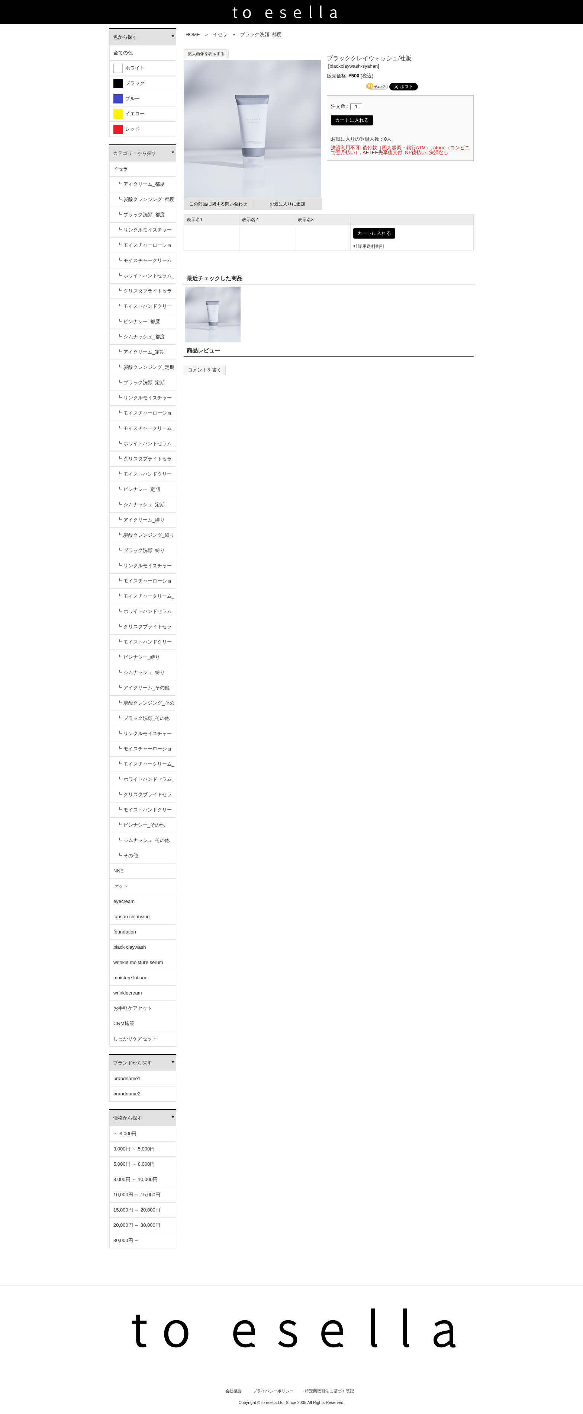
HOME (193, 34)
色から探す (125, 37)
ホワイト (129, 68)
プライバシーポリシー (273, 1391)
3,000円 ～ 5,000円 (134, 1149)
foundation (124, 932)
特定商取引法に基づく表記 (329, 1391)
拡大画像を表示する (206, 53)
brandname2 (127, 1094)
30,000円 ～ (126, 1240)
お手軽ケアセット (132, 1008)
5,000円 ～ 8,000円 (134, 1164)
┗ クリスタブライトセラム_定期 (144, 461)
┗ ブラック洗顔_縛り (141, 550)
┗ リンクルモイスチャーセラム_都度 (144, 232)
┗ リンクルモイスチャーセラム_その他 (144, 736)
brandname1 (127, 1078)
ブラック (129, 83)
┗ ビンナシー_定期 (138, 489)
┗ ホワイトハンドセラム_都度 (145, 278)
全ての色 (123, 52)
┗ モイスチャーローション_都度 (144, 247)
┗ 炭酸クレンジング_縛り (145, 535)
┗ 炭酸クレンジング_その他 (145, 705)
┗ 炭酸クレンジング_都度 (145, 199)
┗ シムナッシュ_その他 (143, 840)
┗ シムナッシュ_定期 (141, 504)
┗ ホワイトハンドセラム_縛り (145, 614)
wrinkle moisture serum (138, 962)
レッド (126, 129)
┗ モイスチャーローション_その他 (144, 751)
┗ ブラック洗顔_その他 (143, 718)
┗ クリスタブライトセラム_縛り (144, 629)
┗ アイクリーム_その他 (143, 687)
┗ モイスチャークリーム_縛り (145, 598)
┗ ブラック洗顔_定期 (141, 382)
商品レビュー (203, 350)
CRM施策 (123, 1023)
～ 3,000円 (124, 1133)
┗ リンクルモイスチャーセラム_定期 (144, 400)
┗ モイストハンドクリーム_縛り (144, 644)
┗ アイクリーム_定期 (141, 352)
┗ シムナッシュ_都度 (141, 336)
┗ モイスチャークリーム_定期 (145, 430)
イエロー (129, 114)
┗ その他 (127, 855)
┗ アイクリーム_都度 (141, 184)
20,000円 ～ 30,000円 (136, 1225)
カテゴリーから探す (135, 153)
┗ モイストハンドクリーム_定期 (144, 476)
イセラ (120, 169)
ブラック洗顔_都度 (260, 34)
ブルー (126, 98)
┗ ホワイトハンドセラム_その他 (145, 781)
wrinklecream (127, 993)
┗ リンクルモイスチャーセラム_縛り (144, 568)
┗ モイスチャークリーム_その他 (145, 766)
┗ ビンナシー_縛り (138, 657)
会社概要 (233, 1391)
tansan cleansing (131, 916)
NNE (118, 871)
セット (120, 886)
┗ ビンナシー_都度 (138, 321)
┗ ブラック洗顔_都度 (141, 214)
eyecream (124, 901)
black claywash (129, 947)
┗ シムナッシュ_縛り (141, 672)
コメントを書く (205, 370)
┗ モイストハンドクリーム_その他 (144, 812)
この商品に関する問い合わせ (218, 204)
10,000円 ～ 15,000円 (136, 1194)
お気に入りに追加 (287, 204)
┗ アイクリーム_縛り (141, 520)
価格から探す (127, 1118)
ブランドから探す (132, 1063)
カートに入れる (352, 120)
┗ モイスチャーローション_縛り (144, 583)
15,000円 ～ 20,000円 (136, 1210)
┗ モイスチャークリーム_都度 (145, 263)
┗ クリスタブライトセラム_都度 (144, 293)
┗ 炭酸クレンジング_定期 (145, 367)
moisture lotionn (130, 977)
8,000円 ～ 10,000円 (135, 1179)
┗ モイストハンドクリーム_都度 (144, 308)
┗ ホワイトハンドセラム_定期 (145, 446)
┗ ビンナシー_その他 (141, 825)
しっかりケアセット (135, 1038)
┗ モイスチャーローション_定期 (144, 415)
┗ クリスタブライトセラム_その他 (144, 797)
